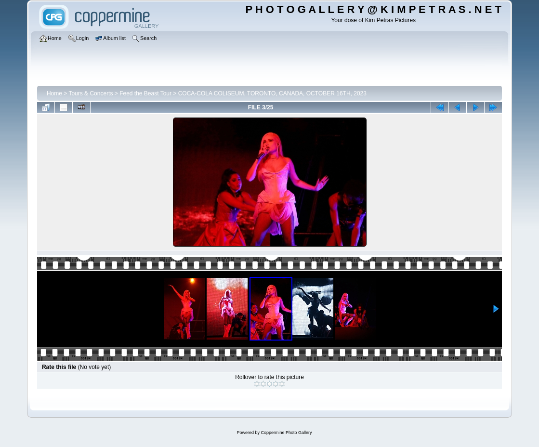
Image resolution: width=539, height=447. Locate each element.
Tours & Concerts (90, 93)
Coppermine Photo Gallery (286, 432)
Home (54, 93)
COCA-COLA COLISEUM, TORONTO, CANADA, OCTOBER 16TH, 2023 (272, 93)
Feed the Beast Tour (145, 93)
